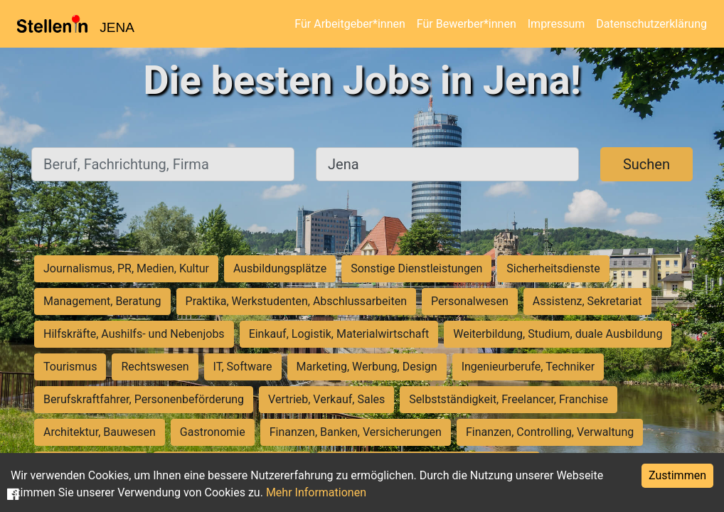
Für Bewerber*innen (466, 24)
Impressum (556, 24)
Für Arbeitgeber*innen (349, 24)
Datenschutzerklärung (651, 24)
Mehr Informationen (316, 492)
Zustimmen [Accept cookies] (677, 475)
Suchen (646, 164)
